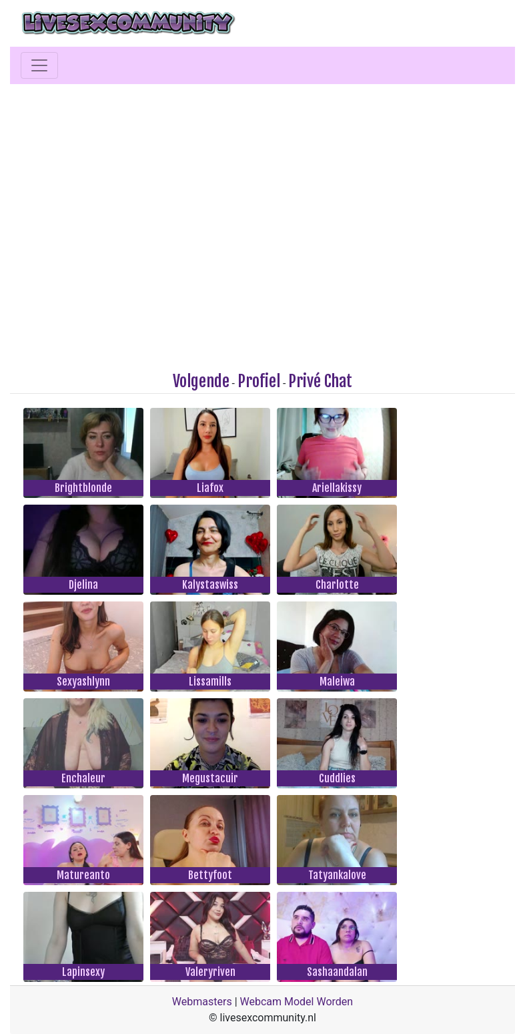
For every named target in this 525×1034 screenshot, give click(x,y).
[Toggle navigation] (39, 65)
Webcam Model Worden (297, 1001)
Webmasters (202, 1001)
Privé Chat (320, 381)
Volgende (201, 381)
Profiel (258, 381)
